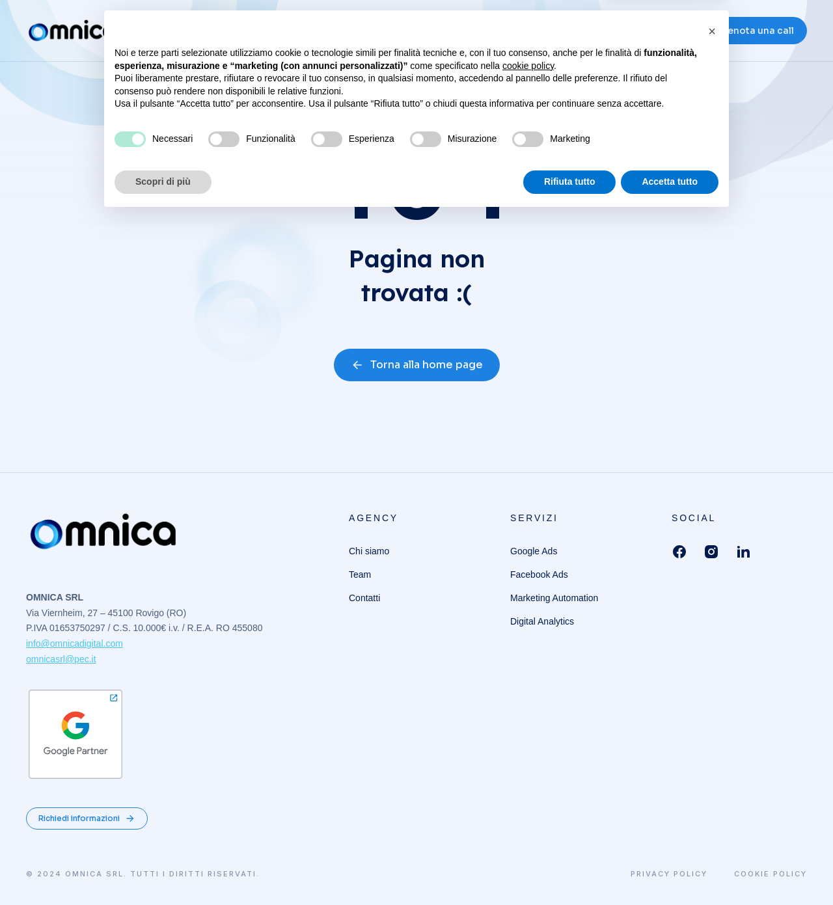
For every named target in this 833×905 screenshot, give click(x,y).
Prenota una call (756, 32)
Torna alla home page (417, 364)
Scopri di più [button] (163, 869)
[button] (712, 719)
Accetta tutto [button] (670, 869)
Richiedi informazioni (86, 818)
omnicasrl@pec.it (61, 659)
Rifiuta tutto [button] (569, 869)
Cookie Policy (770, 874)
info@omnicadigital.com (74, 643)
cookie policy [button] (528, 753)
